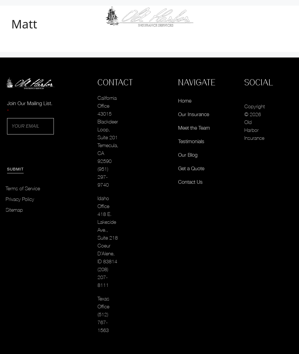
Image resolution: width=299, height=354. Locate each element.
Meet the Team (194, 128)
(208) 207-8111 (103, 277)
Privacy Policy (20, 199)
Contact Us (190, 182)
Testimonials (191, 141)
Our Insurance (193, 114)
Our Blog (188, 155)
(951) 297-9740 (103, 177)
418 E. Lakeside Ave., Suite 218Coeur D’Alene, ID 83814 (108, 237)
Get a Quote (191, 168)
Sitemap (14, 210)
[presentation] (50, 150)
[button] (281, 16)
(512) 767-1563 (103, 322)
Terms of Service (23, 188)
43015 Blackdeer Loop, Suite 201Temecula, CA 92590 (108, 137)
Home (184, 101)
